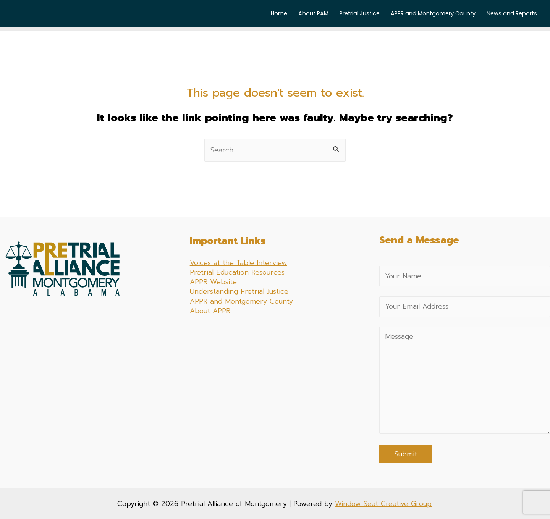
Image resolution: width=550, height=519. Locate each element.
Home (279, 13)
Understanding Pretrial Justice (239, 291)
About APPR (210, 311)
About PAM (313, 13)
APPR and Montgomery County (433, 13)
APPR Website (213, 281)
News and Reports (512, 13)
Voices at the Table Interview (238, 262)
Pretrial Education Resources (237, 272)
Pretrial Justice (360, 13)
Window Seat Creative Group (383, 503)
